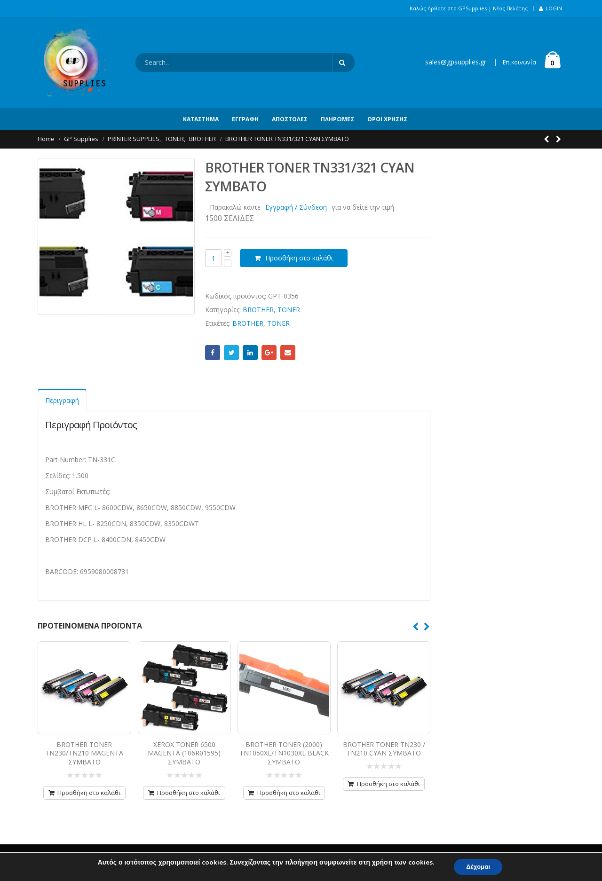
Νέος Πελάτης (510, 8)
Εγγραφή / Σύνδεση (296, 207)
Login (550, 8)
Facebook (212, 352)
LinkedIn (250, 352)
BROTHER (258, 309)
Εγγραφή (245, 119)
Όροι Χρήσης (387, 119)
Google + (269, 352)
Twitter (231, 352)
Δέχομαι (478, 866)
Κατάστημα (201, 119)
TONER (288, 309)
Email (287, 352)
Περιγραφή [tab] (62, 400)
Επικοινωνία (519, 62)
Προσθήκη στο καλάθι (299, 257)
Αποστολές (290, 119)
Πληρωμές (337, 119)
